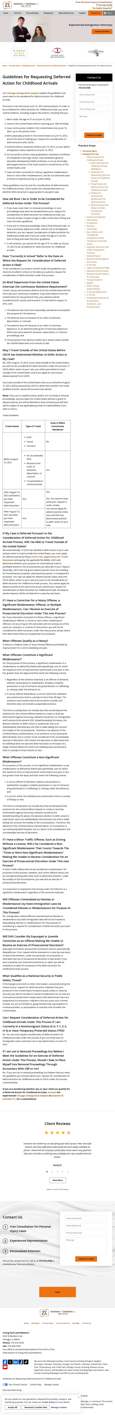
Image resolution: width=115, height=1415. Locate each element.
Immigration (48, 13)
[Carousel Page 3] (57, 1171)
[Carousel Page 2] (52, 1171)
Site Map (75, 1323)
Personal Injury (32, 13)
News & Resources (66, 13)
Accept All (12, 1407)
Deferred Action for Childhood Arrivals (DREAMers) (100, 166)
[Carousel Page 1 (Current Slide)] (47, 1171)
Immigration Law (28, 66)
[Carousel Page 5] (68, 1171)
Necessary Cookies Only (35, 1407)
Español (82, 13)
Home (5, 13)
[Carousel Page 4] (62, 1171)
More (110, 13)
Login (57, 1292)
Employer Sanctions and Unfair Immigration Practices (98, 250)
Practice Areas (14, 66)
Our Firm (17, 13)
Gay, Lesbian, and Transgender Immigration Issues (95, 235)
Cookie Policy (36, 1384)
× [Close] (78, 1397)
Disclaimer (35, 1323)
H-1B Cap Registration (97, 292)
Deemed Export (94, 256)
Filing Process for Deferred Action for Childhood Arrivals (100, 187)
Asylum (90, 283)
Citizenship (92, 229)
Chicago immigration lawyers (23, 93)
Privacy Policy (47, 1323)
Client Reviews (57, 1123)
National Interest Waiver (98, 271)
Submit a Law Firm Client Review (57, 1189)
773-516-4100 (104, 5)
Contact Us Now (102, 31)
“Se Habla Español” (102, 8)
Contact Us (95, 13)
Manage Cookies (51, 1384)
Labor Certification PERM (98, 268)
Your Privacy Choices (15, 1384)
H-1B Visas (91, 265)
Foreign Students (94, 280)
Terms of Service (63, 1323)
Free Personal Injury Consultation (94, 2)
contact (52, 1092)
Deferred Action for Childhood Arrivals (51, 66)
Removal (90, 226)
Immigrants (92, 223)
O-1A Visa (91, 295)
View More (58, 1180)
